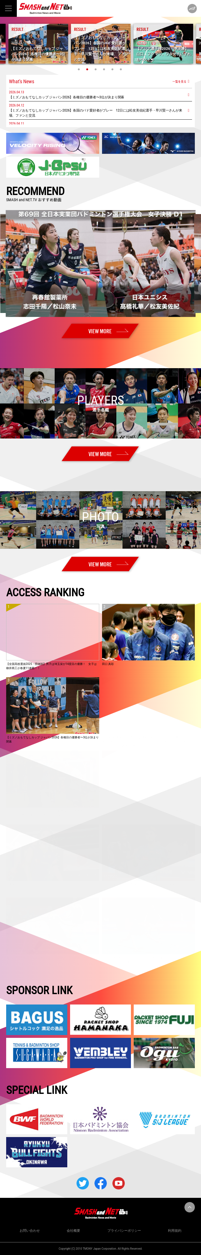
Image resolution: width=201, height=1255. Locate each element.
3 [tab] (96, 69)
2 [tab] (88, 69)
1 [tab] (79, 69)
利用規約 (174, 1231)
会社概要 (73, 1231)
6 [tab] (121, 69)
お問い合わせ (30, 1231)
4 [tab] (105, 69)
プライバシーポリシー (124, 1231)
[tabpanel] (101, 43)
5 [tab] (113, 69)
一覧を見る (179, 81)
